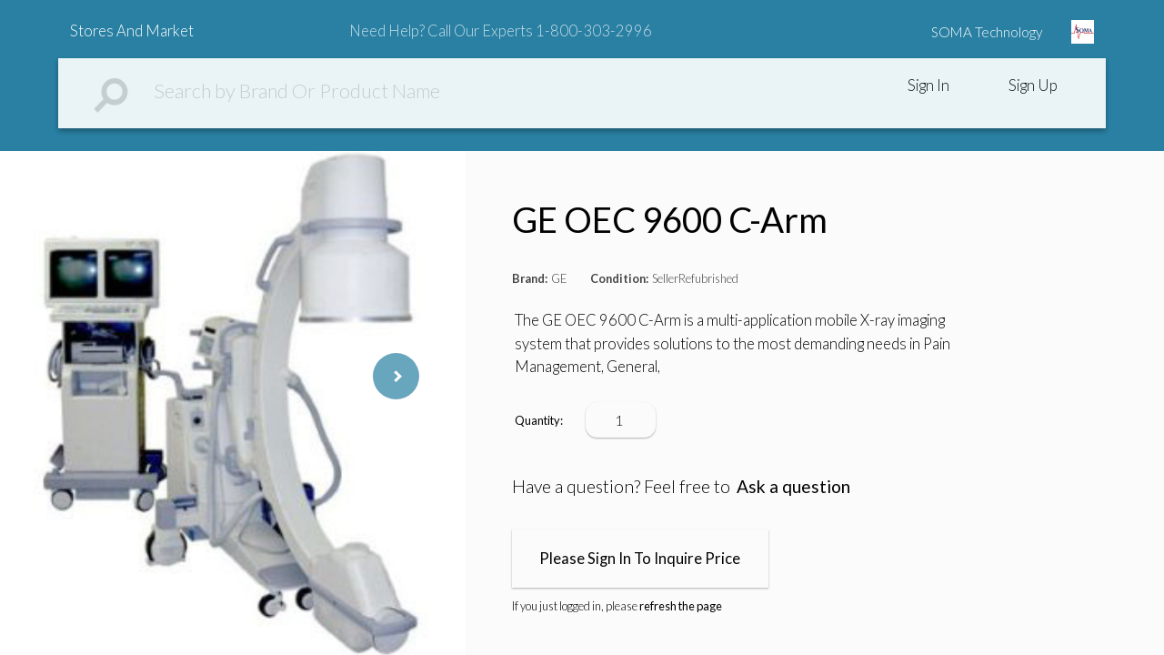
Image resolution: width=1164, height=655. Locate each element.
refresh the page (680, 606)
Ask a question (793, 486)
